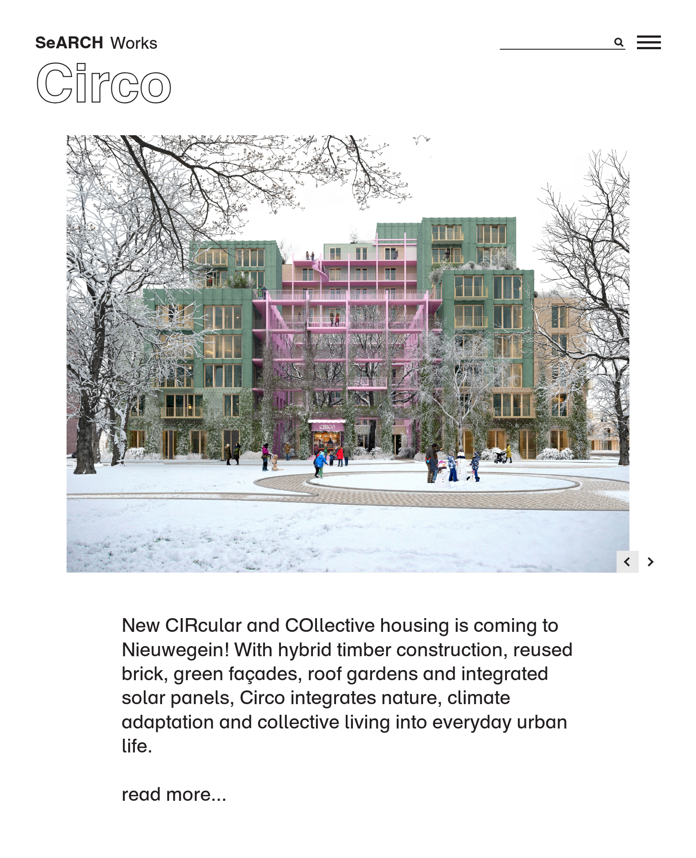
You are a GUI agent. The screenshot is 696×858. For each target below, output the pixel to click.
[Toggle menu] (649, 42)
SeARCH (69, 42)
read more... (174, 793)
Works (134, 42)
